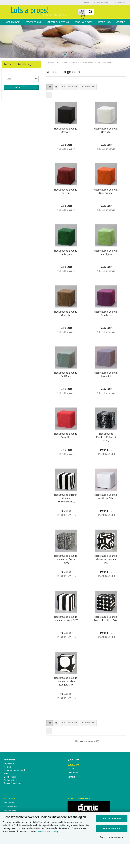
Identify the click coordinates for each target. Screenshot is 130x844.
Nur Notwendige (112, 828)
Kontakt (7, 767)
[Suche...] (91, 12)
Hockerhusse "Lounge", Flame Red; (66, 435)
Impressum (9, 763)
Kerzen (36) (104, 22)
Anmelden (21, 87)
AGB (6, 773)
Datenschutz (10, 777)
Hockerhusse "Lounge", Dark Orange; (106, 191)
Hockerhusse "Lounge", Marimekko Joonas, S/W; (106, 559)
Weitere (120, 22)
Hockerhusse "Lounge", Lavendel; (106, 374)
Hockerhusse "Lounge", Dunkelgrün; (66, 252)
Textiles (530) (34, 22)
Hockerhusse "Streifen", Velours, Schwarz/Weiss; (66, 498)
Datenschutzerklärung (47, 831)
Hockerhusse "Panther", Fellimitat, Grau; (105, 437)
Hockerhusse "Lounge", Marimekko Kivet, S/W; (106, 618)
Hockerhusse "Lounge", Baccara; (66, 191)
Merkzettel (120, 2)
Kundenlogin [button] (101, 2)
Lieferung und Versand (14, 770)
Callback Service (11, 780)
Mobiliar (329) (13, 22)
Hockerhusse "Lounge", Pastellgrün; (106, 252)
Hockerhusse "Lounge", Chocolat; (66, 313)
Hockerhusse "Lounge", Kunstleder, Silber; (106, 496)
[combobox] (69, 87)
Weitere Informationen (112, 837)
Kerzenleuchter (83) (58, 22)
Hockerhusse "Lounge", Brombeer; (106, 313)
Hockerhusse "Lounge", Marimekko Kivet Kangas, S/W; (66, 681)
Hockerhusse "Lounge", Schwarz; (66, 130)
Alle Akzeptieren (112, 818)
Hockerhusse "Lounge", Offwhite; (106, 130)
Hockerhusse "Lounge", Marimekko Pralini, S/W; (66, 559)
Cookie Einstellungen (13, 783)
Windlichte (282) (84, 22)
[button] (86, 2)
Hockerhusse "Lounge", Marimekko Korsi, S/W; (66, 618)
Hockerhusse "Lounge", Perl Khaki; (66, 374)
